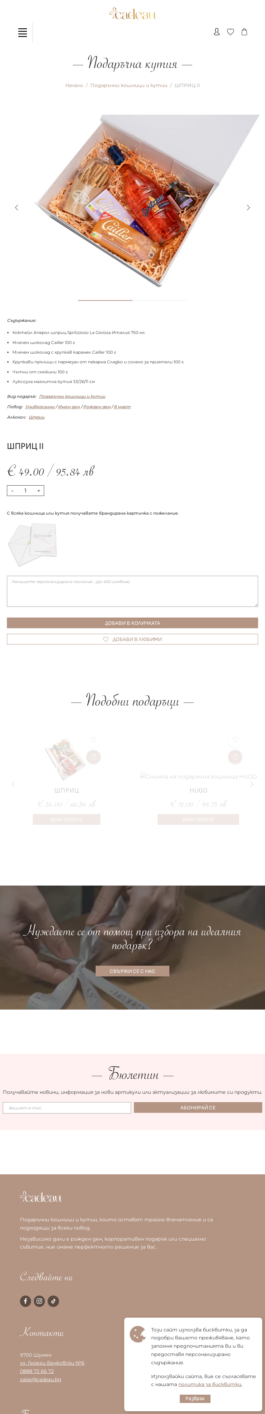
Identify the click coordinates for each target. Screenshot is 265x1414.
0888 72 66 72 (37, 1371)
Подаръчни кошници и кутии (128, 85)
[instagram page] (39, 1301)
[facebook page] (25, 1301)
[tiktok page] (53, 1301)
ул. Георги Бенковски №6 (52, 1363)
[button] (248, 207)
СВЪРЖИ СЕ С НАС (132, 971)
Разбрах (195, 1398)
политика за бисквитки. (210, 1384)
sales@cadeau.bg (40, 1379)
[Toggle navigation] (22, 32)
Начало (74, 85)
